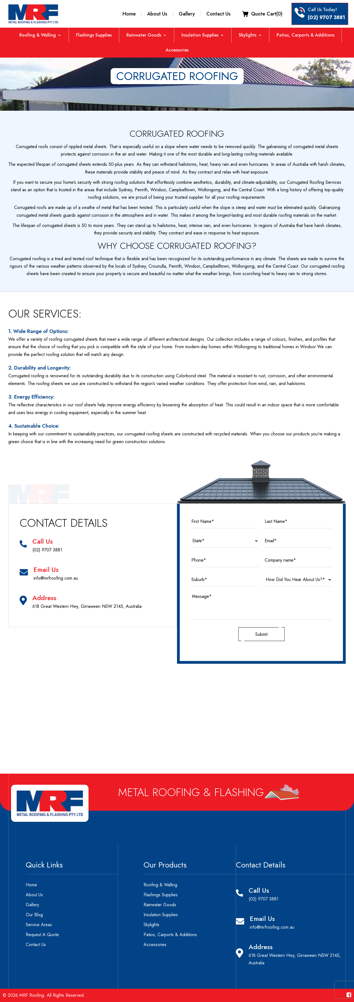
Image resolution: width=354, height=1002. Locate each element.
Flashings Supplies (94, 35)
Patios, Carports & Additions (305, 35)
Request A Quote (42, 934)
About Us (157, 14)
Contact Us (218, 14)
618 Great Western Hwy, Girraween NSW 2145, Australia (87, 606)
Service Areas (39, 924)
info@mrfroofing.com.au (55, 578)
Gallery (187, 14)
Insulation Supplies (199, 35)
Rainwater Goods (143, 35)
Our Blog (34, 914)
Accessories (177, 50)
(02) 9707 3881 (326, 17)
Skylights (247, 35)
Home (129, 14)
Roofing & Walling (37, 35)
